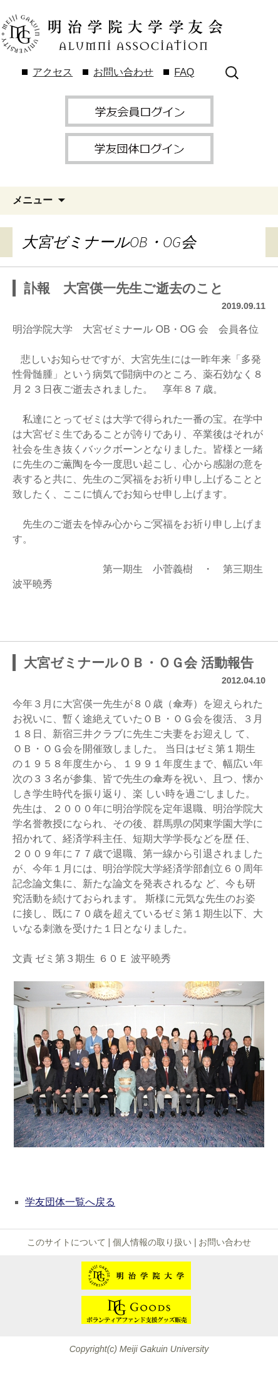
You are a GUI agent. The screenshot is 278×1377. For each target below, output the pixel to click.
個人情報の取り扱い (152, 1242)
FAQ (184, 72)
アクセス (53, 72)
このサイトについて (66, 1242)
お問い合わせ (123, 72)
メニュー (33, 200)
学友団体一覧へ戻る (70, 1202)
